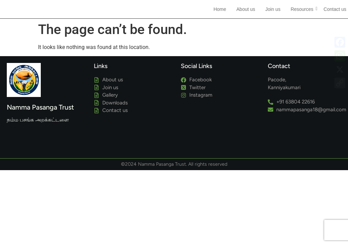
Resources (303, 9)
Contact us (335, 9)
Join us (272, 9)
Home (219, 9)
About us (246, 9)
